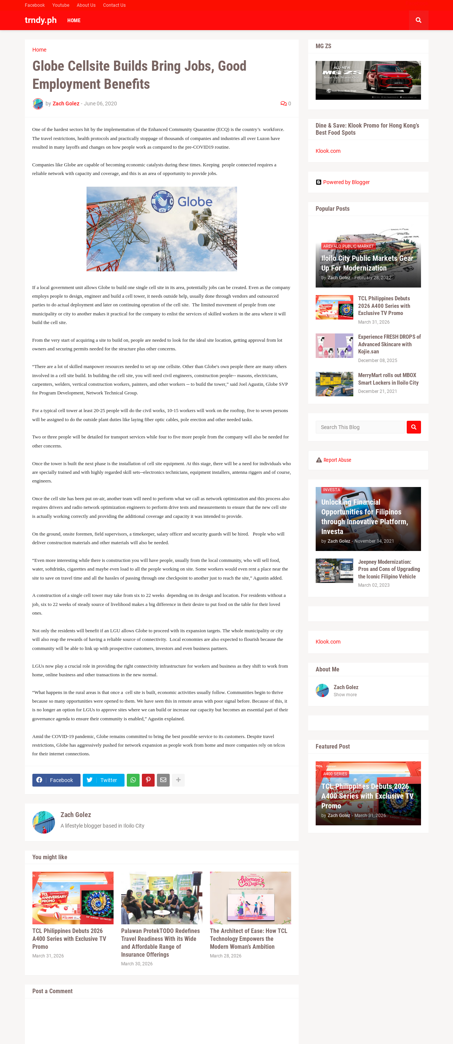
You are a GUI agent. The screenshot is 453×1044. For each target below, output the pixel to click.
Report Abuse (337, 460)
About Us (86, 5)
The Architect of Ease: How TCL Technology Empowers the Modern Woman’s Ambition (248, 938)
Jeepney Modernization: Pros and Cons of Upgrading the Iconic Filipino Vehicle (389, 569)
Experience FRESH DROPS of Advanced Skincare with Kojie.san (389, 344)
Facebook (35, 5)
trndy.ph (41, 20)
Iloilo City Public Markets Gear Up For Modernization (367, 263)
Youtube (60, 5)
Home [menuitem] (74, 20)
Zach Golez (76, 815)
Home (39, 49)
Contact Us (114, 5)
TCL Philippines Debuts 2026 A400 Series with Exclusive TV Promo (69, 938)
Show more (345, 694)
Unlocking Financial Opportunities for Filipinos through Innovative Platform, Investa (364, 517)
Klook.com (328, 151)
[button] (419, 20)
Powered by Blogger (343, 182)
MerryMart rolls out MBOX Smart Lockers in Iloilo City (388, 379)
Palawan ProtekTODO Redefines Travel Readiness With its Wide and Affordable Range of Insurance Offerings (160, 942)
